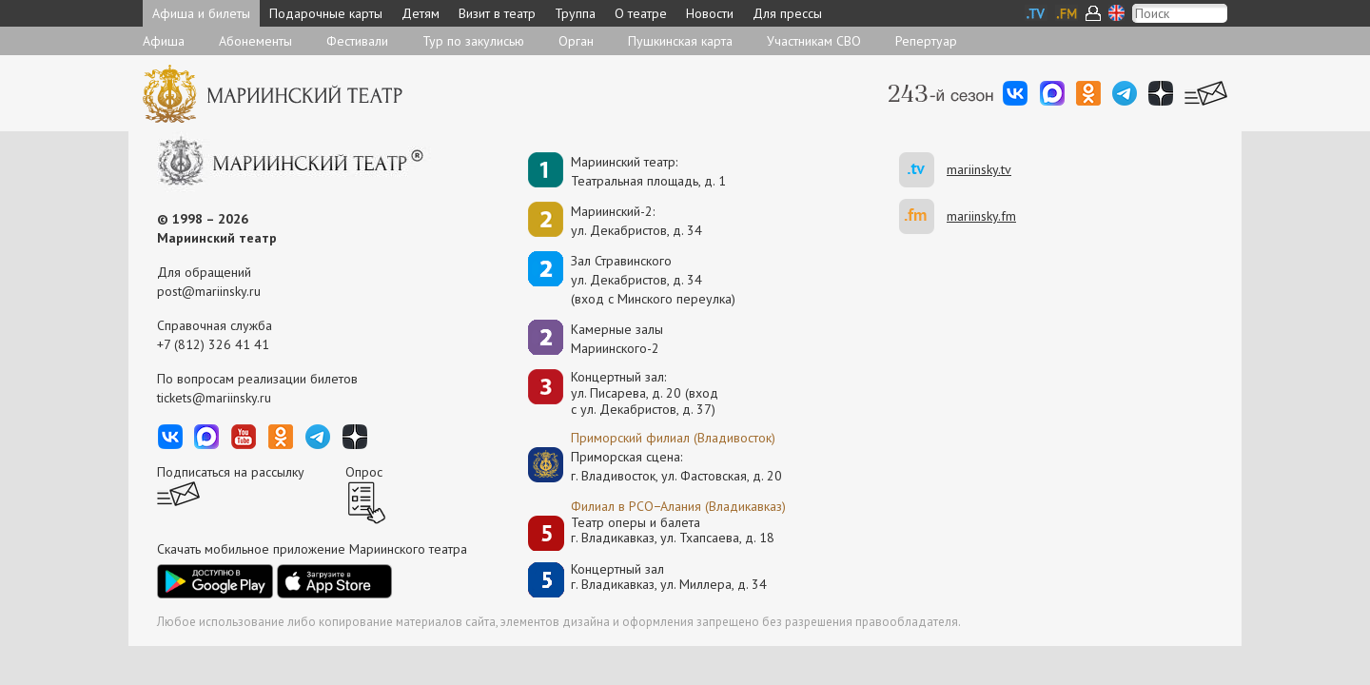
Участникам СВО (814, 40)
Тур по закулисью (473, 40)
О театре (641, 13)
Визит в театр (497, 13)
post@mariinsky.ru (209, 291)
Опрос (363, 471)
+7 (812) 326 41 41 (213, 344)
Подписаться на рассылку (230, 471)
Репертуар (926, 40)
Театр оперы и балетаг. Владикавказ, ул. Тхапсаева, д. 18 (672, 530)
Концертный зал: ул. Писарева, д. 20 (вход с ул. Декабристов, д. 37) (644, 393)
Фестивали (357, 40)
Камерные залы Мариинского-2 (617, 339)
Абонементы (255, 40)
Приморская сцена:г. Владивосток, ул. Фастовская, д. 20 (656, 466)
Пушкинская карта (680, 40)
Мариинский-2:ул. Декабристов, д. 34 (636, 221)
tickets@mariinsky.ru (214, 397)
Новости (710, 13)
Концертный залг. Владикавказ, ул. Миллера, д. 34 (669, 577)
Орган (576, 40)
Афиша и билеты (201, 13)
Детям (420, 13)
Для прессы (787, 13)
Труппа (575, 13)
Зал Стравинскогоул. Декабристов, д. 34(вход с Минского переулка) (653, 279)
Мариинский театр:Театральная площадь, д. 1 (648, 171)
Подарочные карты (325, 13)
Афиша (164, 40)
